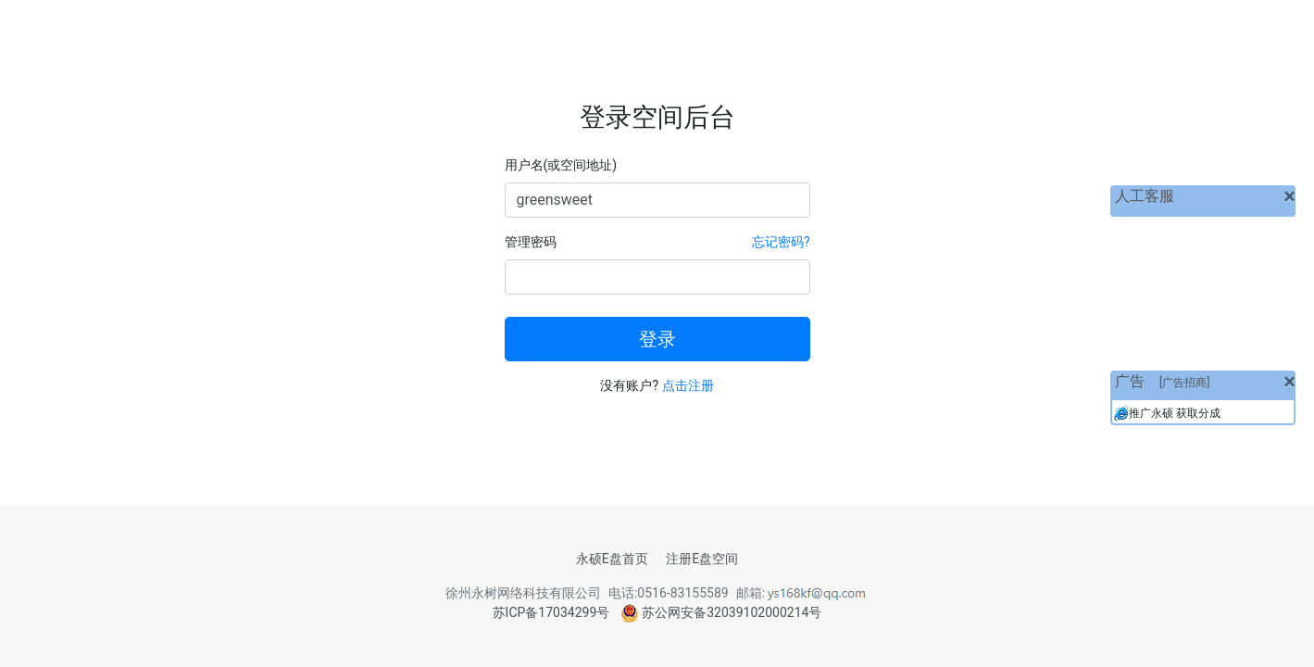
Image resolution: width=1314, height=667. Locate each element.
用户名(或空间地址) (561, 164)
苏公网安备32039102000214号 (721, 612)
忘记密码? (781, 241)
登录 (657, 339)
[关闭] (1289, 196)
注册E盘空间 (702, 558)
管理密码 (531, 241)
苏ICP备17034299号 (551, 612)
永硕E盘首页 (612, 558)
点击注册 (688, 385)
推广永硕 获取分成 (1174, 413)
